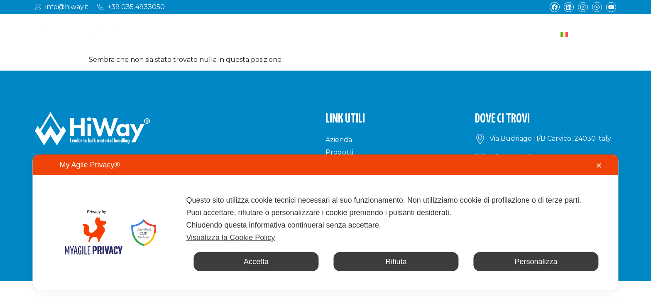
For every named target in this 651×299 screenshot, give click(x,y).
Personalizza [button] (536, 261)
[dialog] (325, 222)
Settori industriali (267, 34)
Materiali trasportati (413, 34)
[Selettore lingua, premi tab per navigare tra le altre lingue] (586, 34)
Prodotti (204, 34)
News (474, 34)
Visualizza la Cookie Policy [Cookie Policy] (230, 237)
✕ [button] (599, 166)
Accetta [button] (256, 261)
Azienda (162, 34)
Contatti (510, 34)
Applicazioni (337, 34)
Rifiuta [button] (395, 261)
